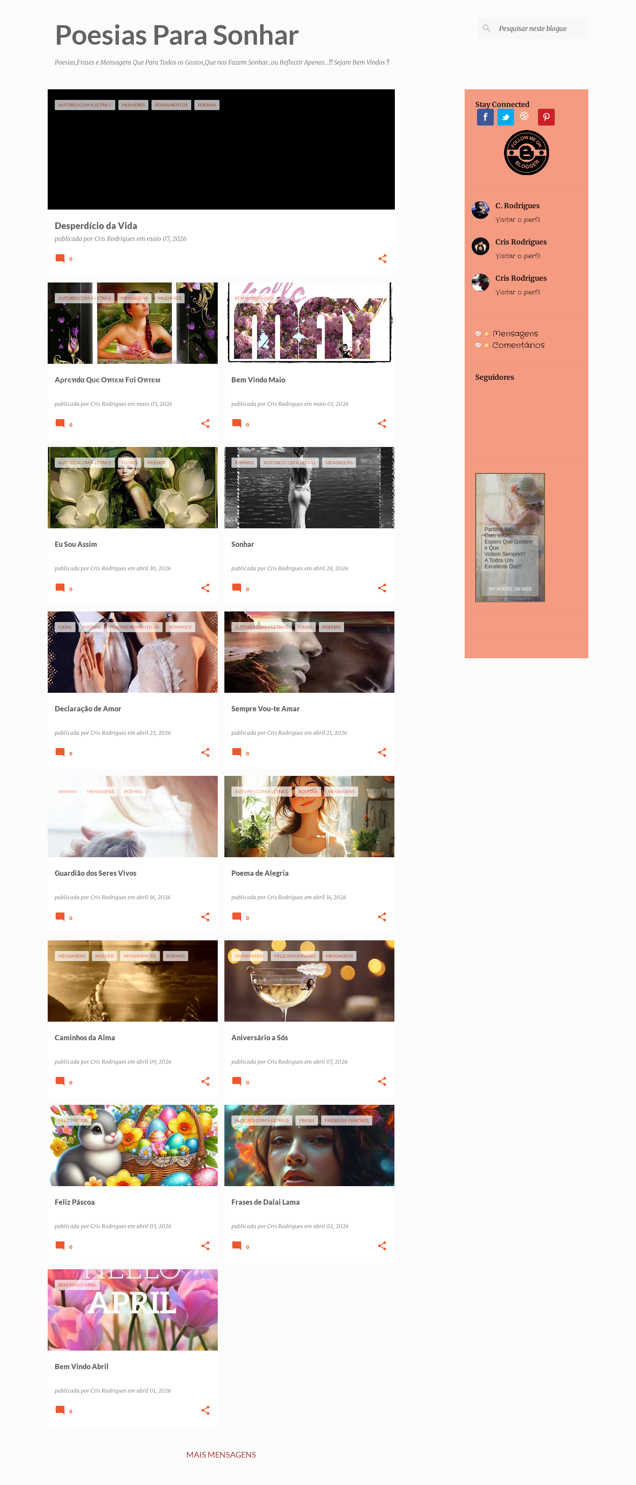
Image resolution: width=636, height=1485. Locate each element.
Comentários (514, 345)
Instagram (526, 117)
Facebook (485, 117)
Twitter (505, 117)
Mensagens (511, 334)
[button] (382, 259)
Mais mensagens (221, 1454)
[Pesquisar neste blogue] (542, 28)
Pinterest (546, 117)
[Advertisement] (429, 222)
